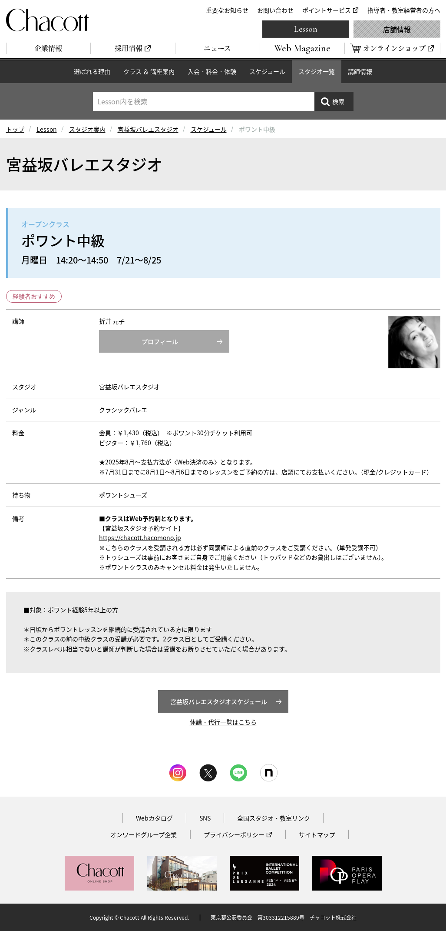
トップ (15, 129)
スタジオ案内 (87, 129)
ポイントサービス (326, 10)
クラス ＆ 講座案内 (149, 71)
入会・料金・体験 (212, 71)
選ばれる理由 (92, 71)
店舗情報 (397, 29)
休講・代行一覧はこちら (223, 721)
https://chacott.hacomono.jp (140, 537)
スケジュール (267, 71)
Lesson (305, 29)
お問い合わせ (275, 10)
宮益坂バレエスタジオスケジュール (218, 701)
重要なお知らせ (227, 10)
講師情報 (360, 71)
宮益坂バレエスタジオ (148, 129)
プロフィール (160, 341)
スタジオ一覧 (316, 71)
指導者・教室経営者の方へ (403, 10)
